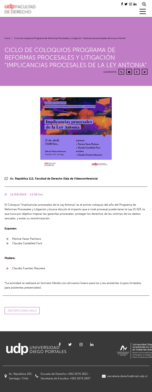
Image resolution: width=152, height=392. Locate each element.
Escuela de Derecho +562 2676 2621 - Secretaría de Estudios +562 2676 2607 (63, 376)
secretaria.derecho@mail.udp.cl (124, 376)
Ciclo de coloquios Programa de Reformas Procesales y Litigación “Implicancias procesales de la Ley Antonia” (70, 38)
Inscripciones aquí (22, 310)
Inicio (7, 38)
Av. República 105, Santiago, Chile (18, 376)
